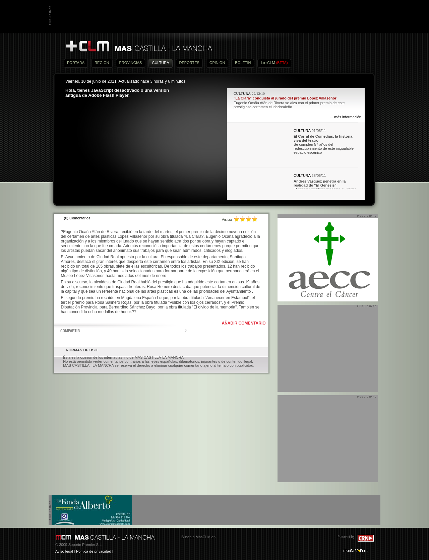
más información (347, 117)
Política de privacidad (93, 551)
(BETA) (282, 63)
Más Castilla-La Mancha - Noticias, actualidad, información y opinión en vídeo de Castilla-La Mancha (138, 46)
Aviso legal (64, 551)
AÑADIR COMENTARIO (244, 323)
